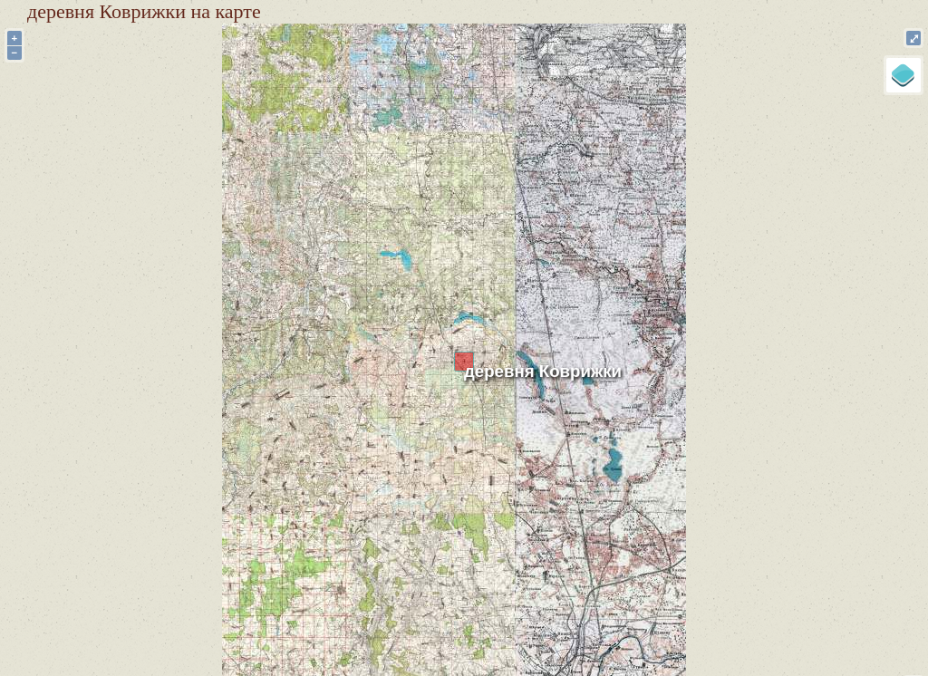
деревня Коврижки (543, 371)
